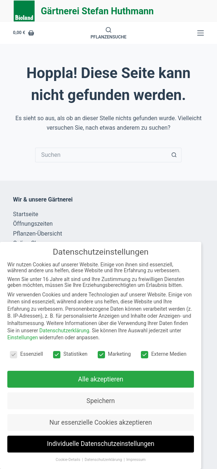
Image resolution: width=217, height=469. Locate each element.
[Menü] (200, 33)
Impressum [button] (136, 459)
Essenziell (26, 354)
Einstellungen (22, 337)
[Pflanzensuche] (108, 33)
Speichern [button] (100, 401)
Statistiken (70, 354)
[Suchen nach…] (101, 155)
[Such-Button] (174, 155)
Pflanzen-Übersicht (37, 233)
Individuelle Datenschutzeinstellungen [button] (100, 443)
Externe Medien (163, 354)
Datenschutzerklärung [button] (104, 459)
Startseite (25, 214)
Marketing (114, 354)
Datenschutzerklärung (64, 330)
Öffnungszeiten (33, 223)
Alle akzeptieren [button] (100, 379)
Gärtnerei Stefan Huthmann (97, 11)
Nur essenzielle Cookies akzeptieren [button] (100, 422)
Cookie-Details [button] (68, 459)
